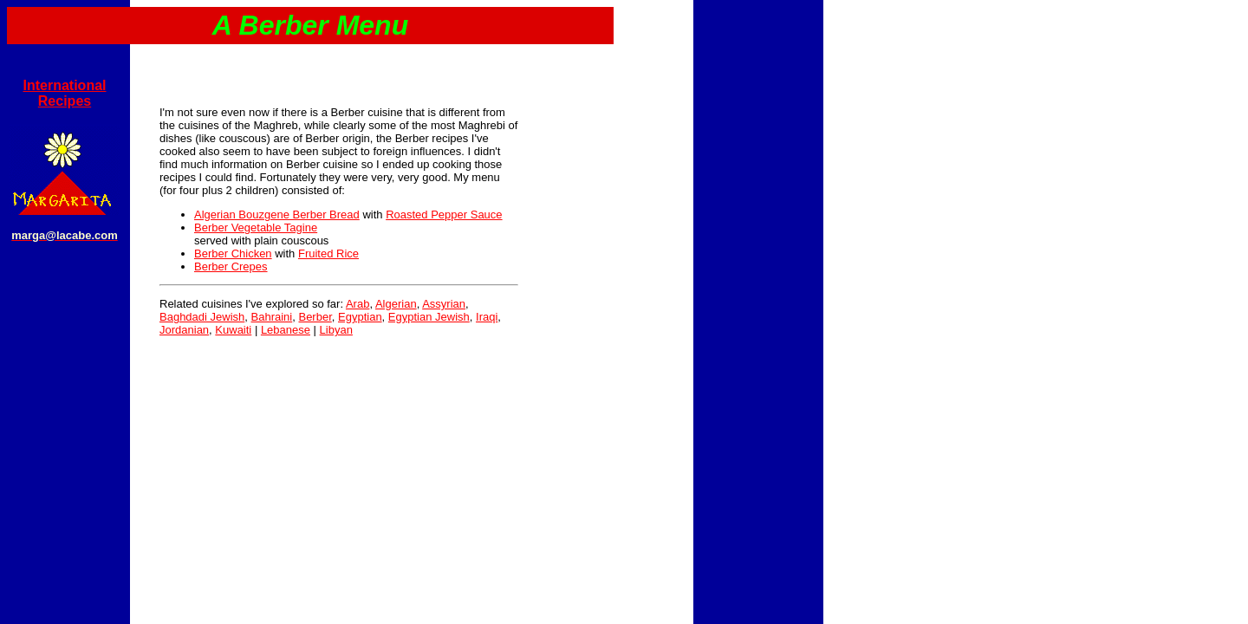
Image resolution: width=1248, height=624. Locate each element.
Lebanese (285, 329)
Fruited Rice (328, 253)
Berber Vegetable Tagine (255, 227)
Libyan (336, 329)
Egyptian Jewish (429, 316)
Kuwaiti (233, 329)
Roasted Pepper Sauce (444, 214)
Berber (314, 316)
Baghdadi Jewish (201, 316)
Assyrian (443, 303)
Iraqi (486, 316)
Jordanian (184, 329)
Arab (357, 303)
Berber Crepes (231, 266)
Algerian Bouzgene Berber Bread (277, 214)
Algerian (396, 303)
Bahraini (272, 316)
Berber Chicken (233, 253)
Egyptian (360, 316)
